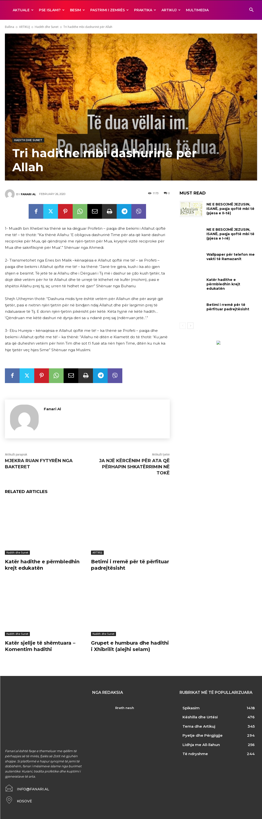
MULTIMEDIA (197, 10)
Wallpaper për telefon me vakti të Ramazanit (230, 256)
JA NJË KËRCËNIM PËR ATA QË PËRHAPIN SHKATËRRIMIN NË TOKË (134, 467)
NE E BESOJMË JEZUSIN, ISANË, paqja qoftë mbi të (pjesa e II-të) (230, 208)
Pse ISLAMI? (52, 10)
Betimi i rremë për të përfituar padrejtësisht (227, 306)
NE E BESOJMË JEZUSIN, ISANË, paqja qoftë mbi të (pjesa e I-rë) (230, 234)
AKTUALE (23, 10)
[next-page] (190, 326)
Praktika (145, 10)
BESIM (77, 10)
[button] (251, 10)
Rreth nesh (124, 708)
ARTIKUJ (171, 10)
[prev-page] (183, 326)
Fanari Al (28, 194)
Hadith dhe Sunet (46, 27)
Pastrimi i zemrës (109, 10)
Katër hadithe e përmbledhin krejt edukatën (42, 565)
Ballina (9, 27)
